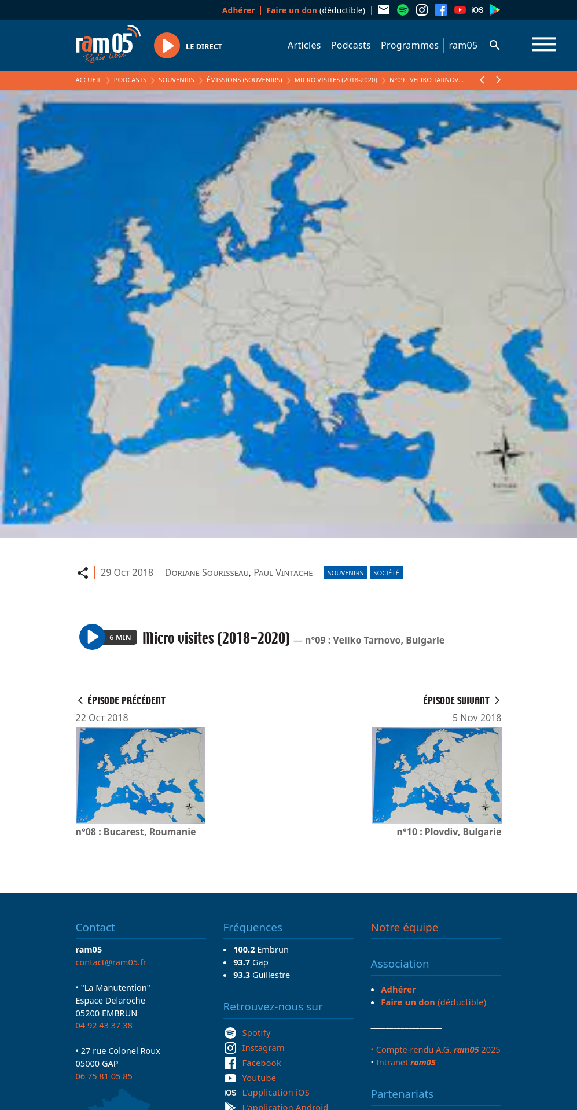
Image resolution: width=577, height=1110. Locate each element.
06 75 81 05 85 (104, 1076)
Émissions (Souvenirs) (244, 79)
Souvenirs (176, 79)
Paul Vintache (283, 572)
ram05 (463, 45)
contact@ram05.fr (111, 962)
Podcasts (351, 45)
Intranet (406, 1062)
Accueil (89, 79)
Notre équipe (405, 927)
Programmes (410, 45)
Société (386, 572)
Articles (304, 45)
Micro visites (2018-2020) (336, 79)
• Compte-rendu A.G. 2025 (436, 1049)
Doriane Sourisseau (207, 572)
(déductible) (315, 10)
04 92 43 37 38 (104, 1025)
